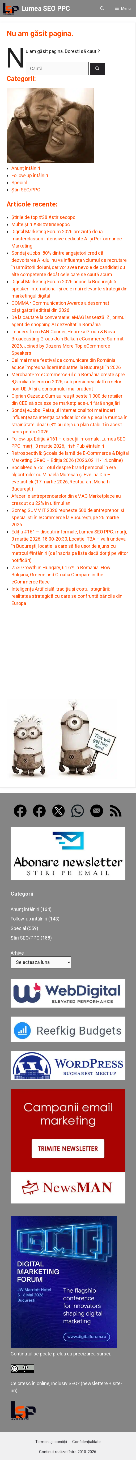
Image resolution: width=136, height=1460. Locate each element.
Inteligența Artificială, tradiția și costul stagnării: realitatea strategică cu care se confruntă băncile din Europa (66, 596)
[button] (102, 8)
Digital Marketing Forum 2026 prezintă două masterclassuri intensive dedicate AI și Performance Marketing (66, 239)
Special (19, 182)
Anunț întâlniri (25, 168)
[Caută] (97, 69)
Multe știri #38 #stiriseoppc (40, 224)
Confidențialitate (86, 1441)
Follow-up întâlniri (29, 175)
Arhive (17, 953)
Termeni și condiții (51, 1441)
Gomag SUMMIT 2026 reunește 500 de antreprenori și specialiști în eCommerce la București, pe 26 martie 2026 (67, 517)
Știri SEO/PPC (25, 189)
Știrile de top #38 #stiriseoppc (43, 217)
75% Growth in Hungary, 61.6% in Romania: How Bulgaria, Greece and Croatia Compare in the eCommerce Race (60, 575)
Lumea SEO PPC (45, 8)
